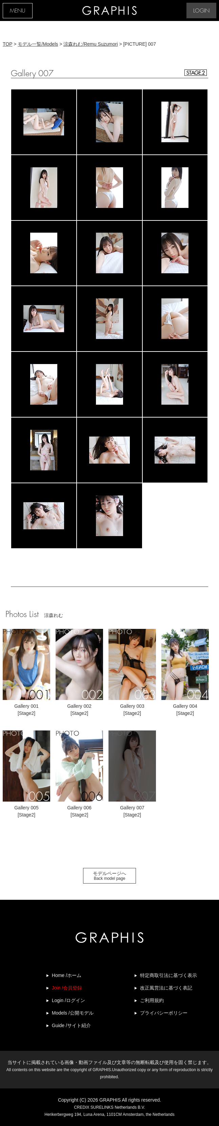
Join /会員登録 (67, 988)
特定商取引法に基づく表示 (168, 975)
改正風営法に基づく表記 (166, 988)
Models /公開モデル (73, 1013)
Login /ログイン (68, 1000)
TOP (7, 44)
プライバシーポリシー (163, 1013)
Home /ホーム (66, 975)
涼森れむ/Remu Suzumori (90, 44)
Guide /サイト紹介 (71, 1025)
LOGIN (201, 11)
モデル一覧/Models (38, 44)
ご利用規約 (152, 1000)
